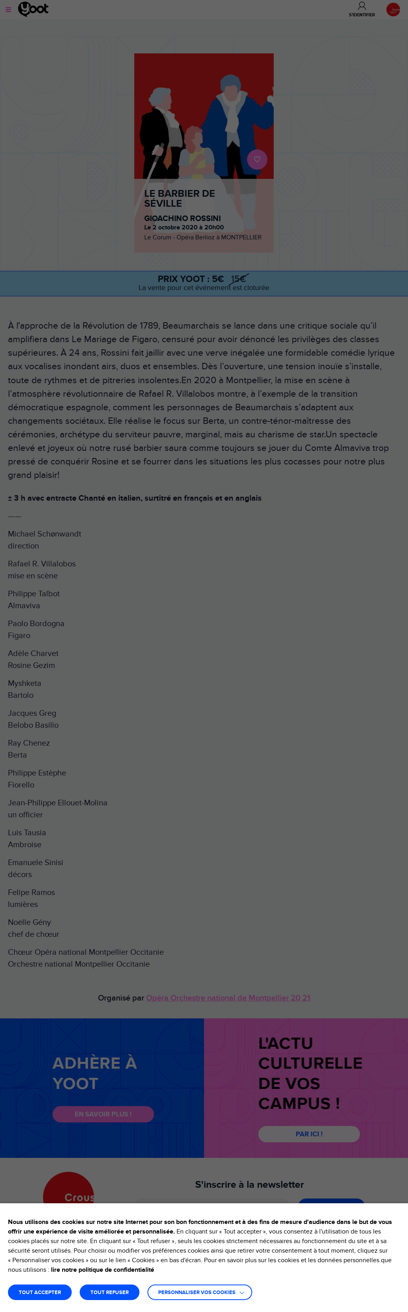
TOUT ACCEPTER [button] (40, 1292)
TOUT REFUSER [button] (109, 1292)
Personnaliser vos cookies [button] (196, 1292)
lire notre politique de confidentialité (102, 1270)
